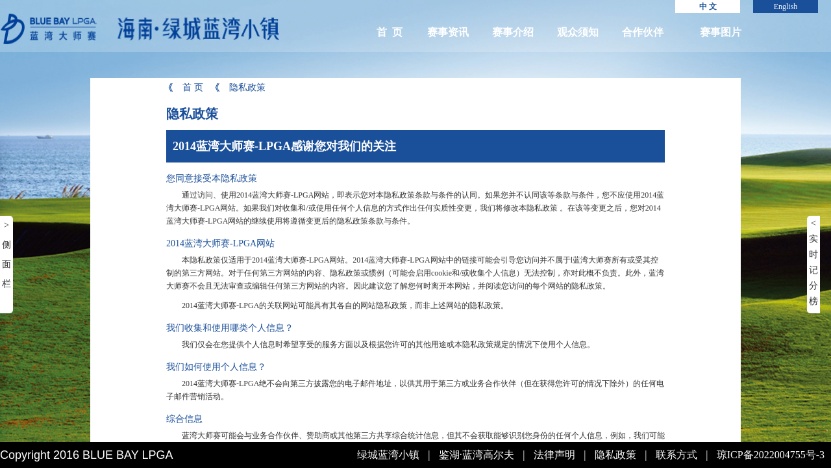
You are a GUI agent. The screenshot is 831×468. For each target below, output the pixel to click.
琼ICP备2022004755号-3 (771, 454)
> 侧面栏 (6, 254)
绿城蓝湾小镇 (388, 454)
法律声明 (554, 454)
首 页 (390, 32)
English (786, 6)
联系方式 (676, 454)
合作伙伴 (643, 32)
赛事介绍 (513, 32)
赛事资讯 (448, 32)
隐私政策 (239, 87)
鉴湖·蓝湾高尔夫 (476, 454)
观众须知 (578, 32)
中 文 (708, 6)
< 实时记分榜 (813, 262)
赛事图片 (720, 32)
